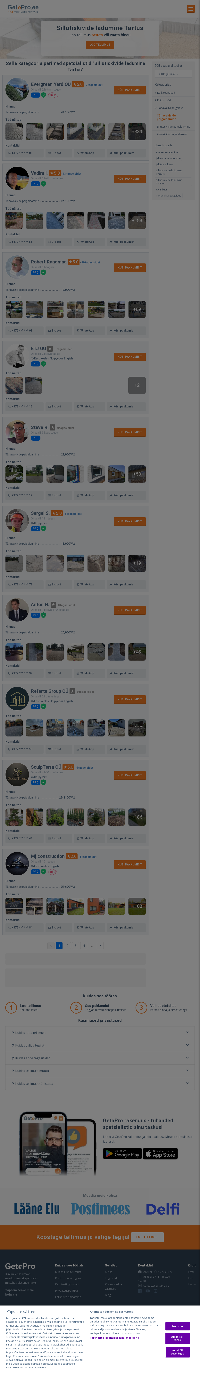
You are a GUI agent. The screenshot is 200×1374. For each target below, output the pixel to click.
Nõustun (177, 1326)
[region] (100, 1340)
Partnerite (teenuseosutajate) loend (114, 1337)
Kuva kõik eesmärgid (177, 1352)
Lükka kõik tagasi (177, 1338)
